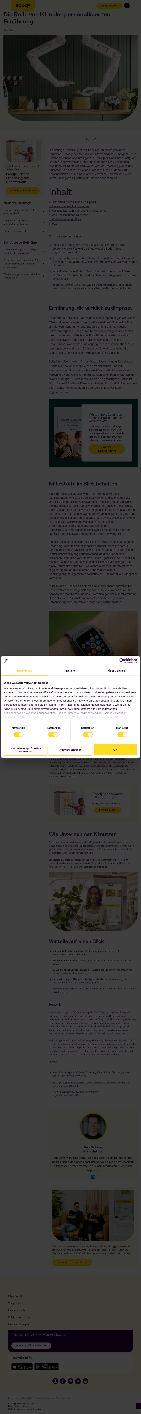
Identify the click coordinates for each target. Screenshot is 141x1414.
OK (115, 749)
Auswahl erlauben (70, 749)
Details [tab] (70, 670)
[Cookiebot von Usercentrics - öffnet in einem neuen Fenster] (122, 660)
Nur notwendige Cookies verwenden (26, 750)
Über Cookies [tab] (116, 670)
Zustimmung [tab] (24, 670)
